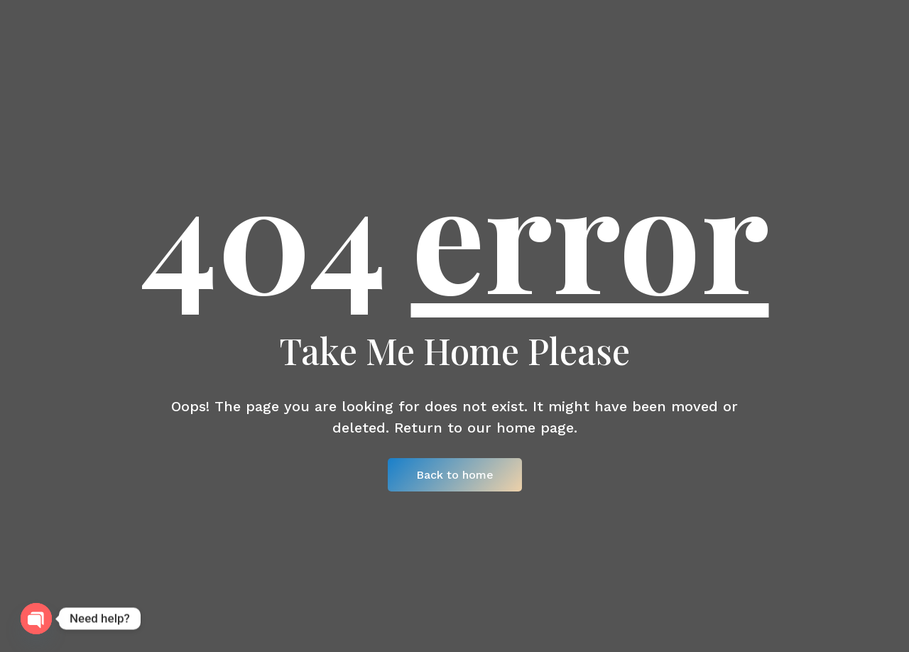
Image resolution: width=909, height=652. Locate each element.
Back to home (455, 475)
